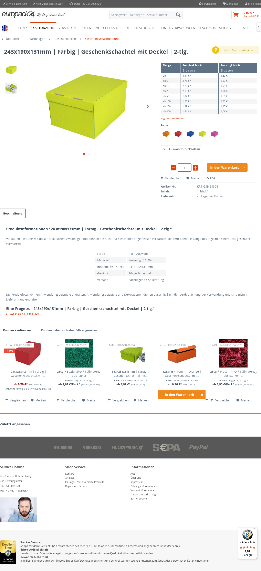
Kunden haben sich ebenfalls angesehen (69, 330)
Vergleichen (171, 178)
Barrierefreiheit (139, 498)
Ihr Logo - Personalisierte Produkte (84, 482)
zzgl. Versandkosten (172, 118)
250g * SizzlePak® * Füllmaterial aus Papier (79, 374)
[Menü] (254, 529)
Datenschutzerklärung (143, 494)
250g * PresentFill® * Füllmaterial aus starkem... (233, 374)
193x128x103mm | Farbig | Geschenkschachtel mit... (27, 374)
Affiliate (69, 477)
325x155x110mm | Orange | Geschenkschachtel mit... (182, 374)
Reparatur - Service (76, 486)
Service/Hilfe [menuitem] (208, 4)
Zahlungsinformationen (143, 486)
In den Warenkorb (184, 394)
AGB (133, 473)
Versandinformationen (143, 490)
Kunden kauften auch (18, 330)
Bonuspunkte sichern (243, 50)
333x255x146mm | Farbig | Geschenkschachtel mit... (130, 374)
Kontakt (69, 473)
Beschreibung (12, 213)
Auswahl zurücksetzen (182, 148)
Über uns (135, 477)
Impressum (136, 482)
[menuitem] (231, 3)
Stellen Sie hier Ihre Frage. (22, 313)
